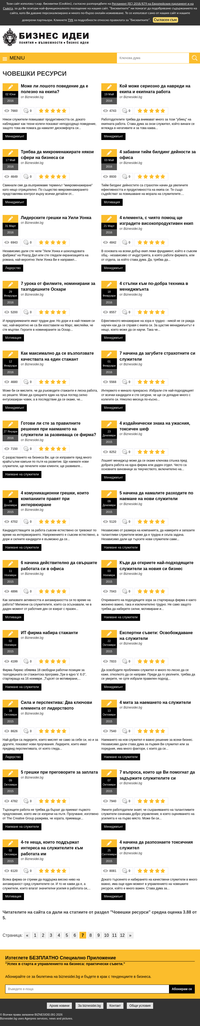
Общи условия (140, 1006)
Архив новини (59, 1006)
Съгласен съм (165, 19)
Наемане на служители (22, 474)
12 (122, 935)
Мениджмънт (14, 136)
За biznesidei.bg (89, 1006)
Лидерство (13, 268)
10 (106, 935)
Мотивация (112, 202)
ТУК (70, 20)
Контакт (115, 1006)
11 (114, 935)
